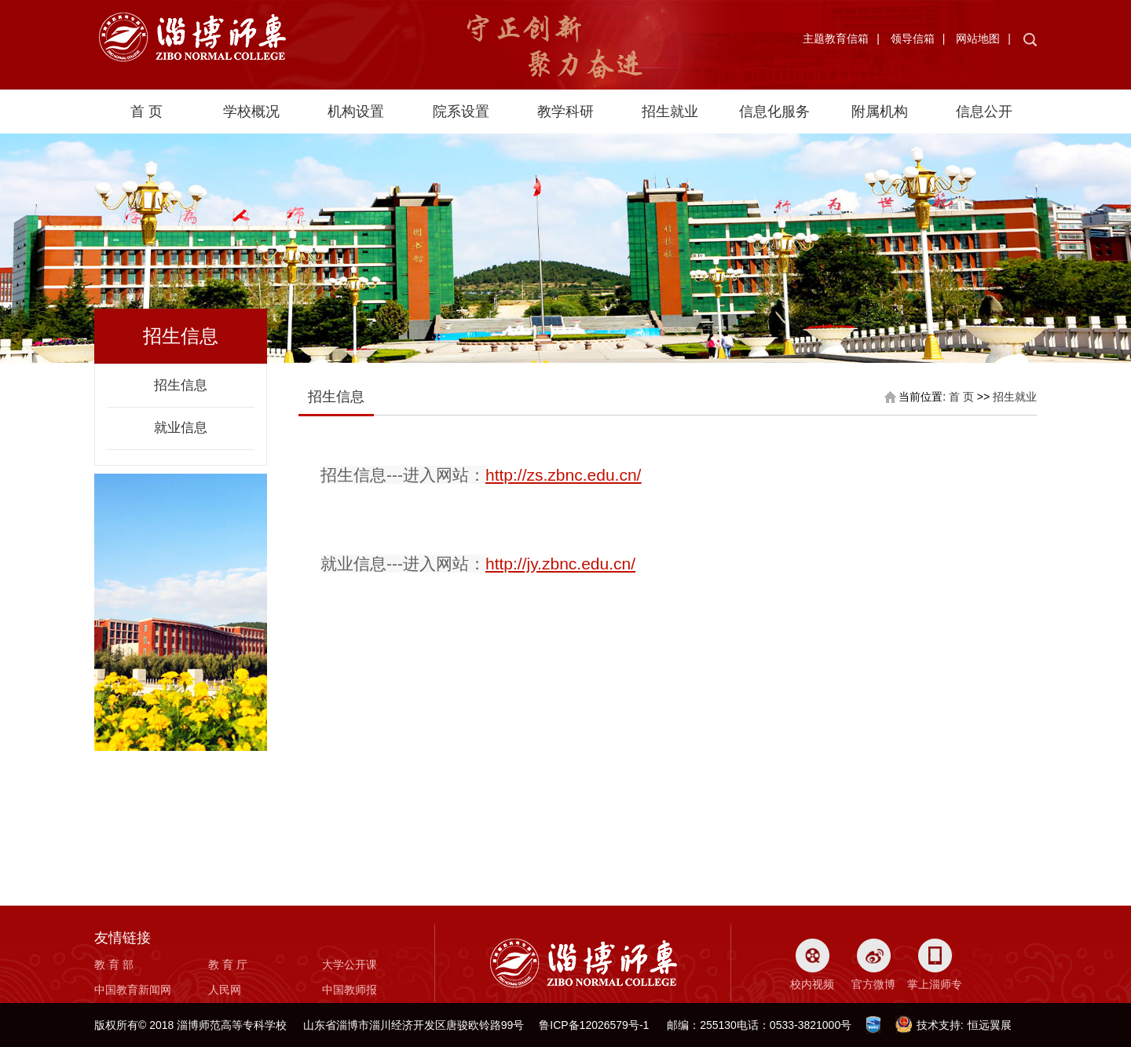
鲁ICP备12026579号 (589, 1025)
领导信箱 (913, 38)
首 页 (146, 111)
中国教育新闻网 (132, 989)
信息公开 (984, 111)
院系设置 (461, 111)
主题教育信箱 (836, 38)
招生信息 (180, 385)
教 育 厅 (227, 964)
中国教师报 (349, 989)
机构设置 (356, 111)
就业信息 (180, 427)
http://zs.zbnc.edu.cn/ (563, 475)
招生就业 (670, 111)
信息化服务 (774, 111)
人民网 (224, 989)
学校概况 (251, 111)
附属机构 (879, 111)
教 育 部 (114, 964)
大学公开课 (349, 964)
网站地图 (978, 38)
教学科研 (565, 111)
